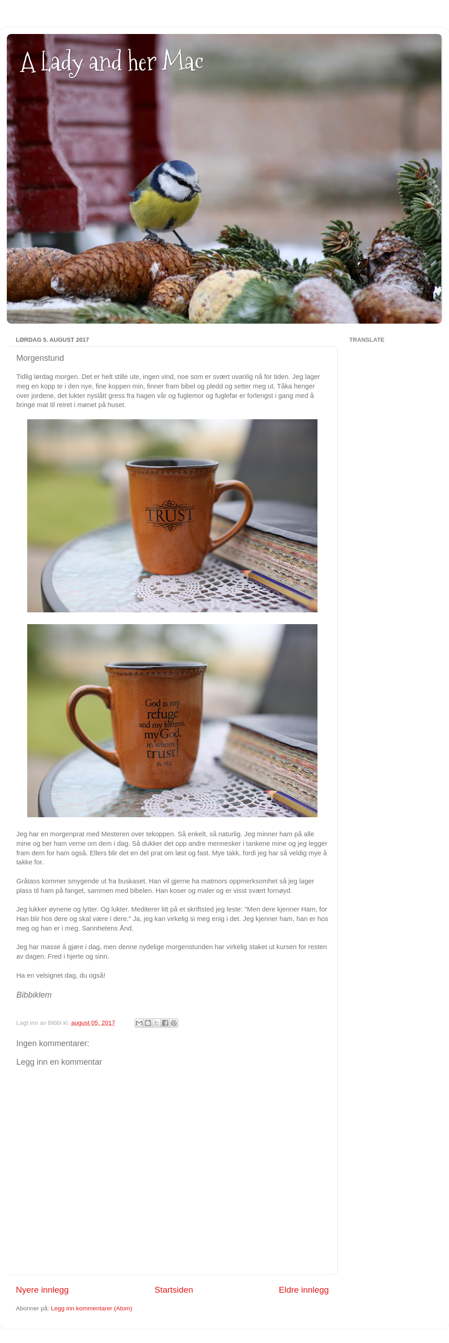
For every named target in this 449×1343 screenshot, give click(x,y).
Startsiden (174, 1290)
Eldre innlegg (304, 1290)
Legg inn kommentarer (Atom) (91, 1308)
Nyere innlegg (42, 1290)
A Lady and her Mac (112, 61)
